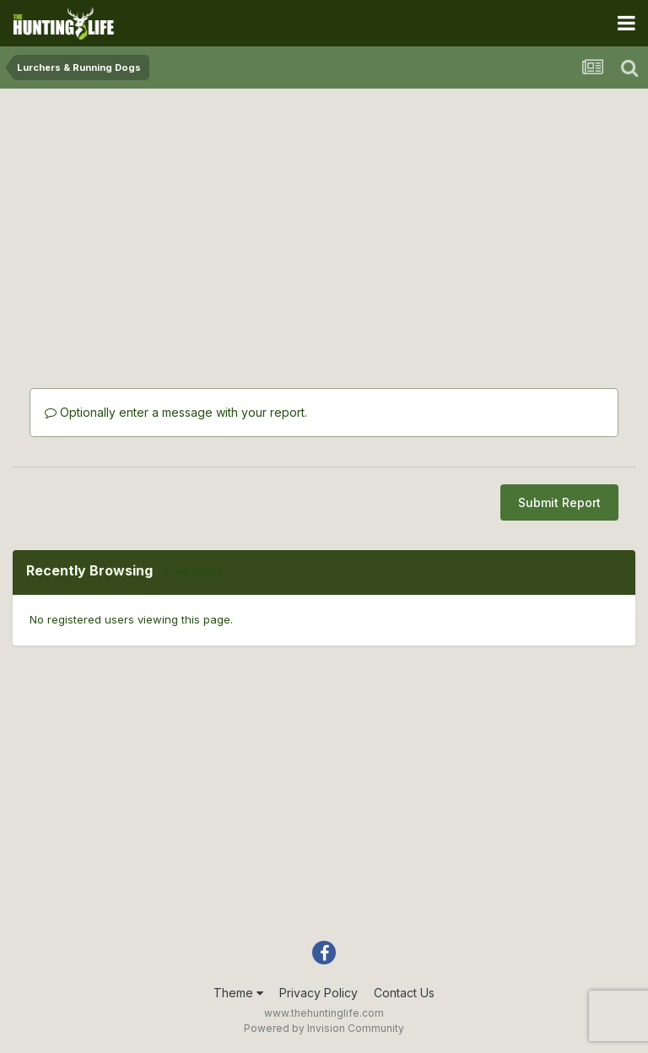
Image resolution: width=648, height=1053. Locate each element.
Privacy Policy (318, 993)
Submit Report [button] (559, 502)
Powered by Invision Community (324, 1028)
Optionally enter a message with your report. (176, 412)
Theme (238, 993)
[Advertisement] (324, 219)
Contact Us (404, 993)
